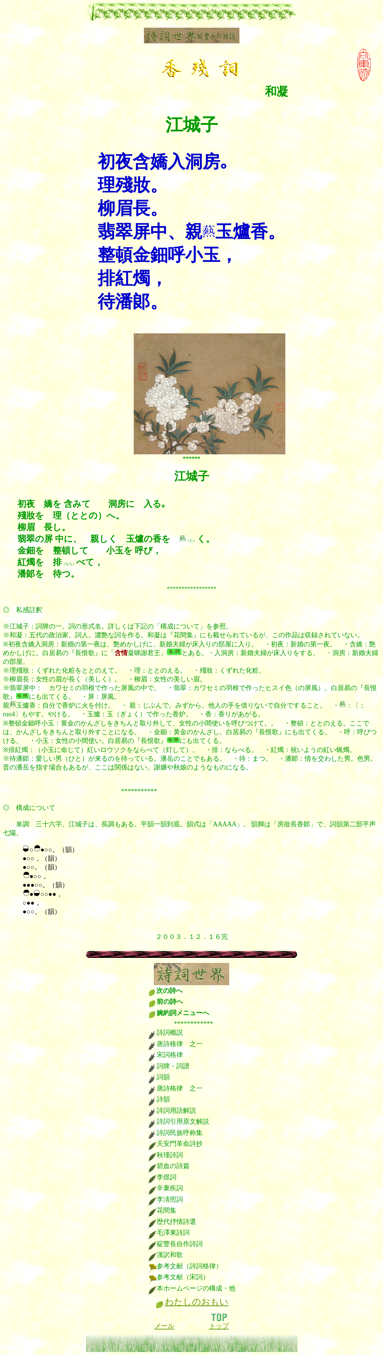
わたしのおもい (196, 1302)
